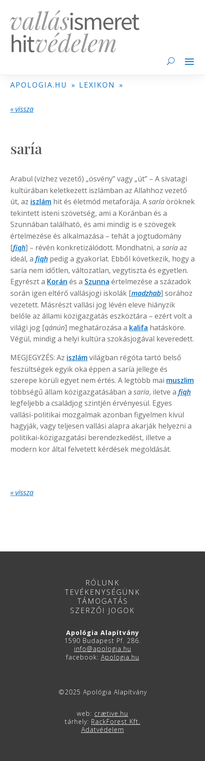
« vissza (21, 109)
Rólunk (102, 583)
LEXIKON (97, 85)
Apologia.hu (120, 657)
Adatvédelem (102, 729)
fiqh (19, 247)
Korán (57, 281)
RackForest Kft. (115, 721)
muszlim (180, 380)
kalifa (138, 327)
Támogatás (102, 601)
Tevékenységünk (102, 592)
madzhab (146, 293)
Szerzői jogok (102, 610)
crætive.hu (111, 713)
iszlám (40, 201)
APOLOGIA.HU (38, 85)
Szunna (96, 281)
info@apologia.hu (102, 648)
